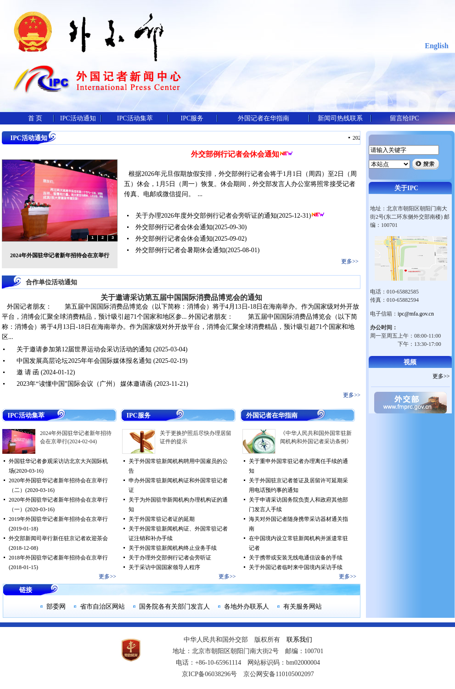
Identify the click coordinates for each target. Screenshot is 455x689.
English (437, 46)
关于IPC (406, 188)
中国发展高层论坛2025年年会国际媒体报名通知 (84, 360)
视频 (410, 362)
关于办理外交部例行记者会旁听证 (170, 557)
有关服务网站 (302, 606)
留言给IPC (404, 118)
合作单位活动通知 (51, 282)
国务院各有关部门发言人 (174, 606)
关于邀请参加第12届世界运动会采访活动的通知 (84, 349)
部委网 (56, 606)
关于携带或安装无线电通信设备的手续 (296, 557)
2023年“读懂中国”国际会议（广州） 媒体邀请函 (84, 383)
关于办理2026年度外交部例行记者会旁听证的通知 (206, 215)
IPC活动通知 (78, 118)
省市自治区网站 (102, 606)
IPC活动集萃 (135, 118)
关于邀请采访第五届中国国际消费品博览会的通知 (181, 297)
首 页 (35, 118)
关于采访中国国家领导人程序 (164, 567)
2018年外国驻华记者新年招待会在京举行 (58, 557)
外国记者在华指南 (263, 118)
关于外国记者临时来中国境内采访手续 (296, 567)
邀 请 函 (28, 372)
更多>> (350, 261)
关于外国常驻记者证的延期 (162, 519)
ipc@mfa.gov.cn (416, 314)
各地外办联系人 (246, 606)
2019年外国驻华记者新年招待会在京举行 (58, 519)
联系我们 (299, 639)
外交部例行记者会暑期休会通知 (180, 250)
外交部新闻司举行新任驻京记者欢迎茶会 (58, 538)
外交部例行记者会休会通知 (235, 154)
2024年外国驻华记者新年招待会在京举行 (59, 255)
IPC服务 (192, 118)
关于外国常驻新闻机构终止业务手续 (173, 548)
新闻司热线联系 (340, 118)
